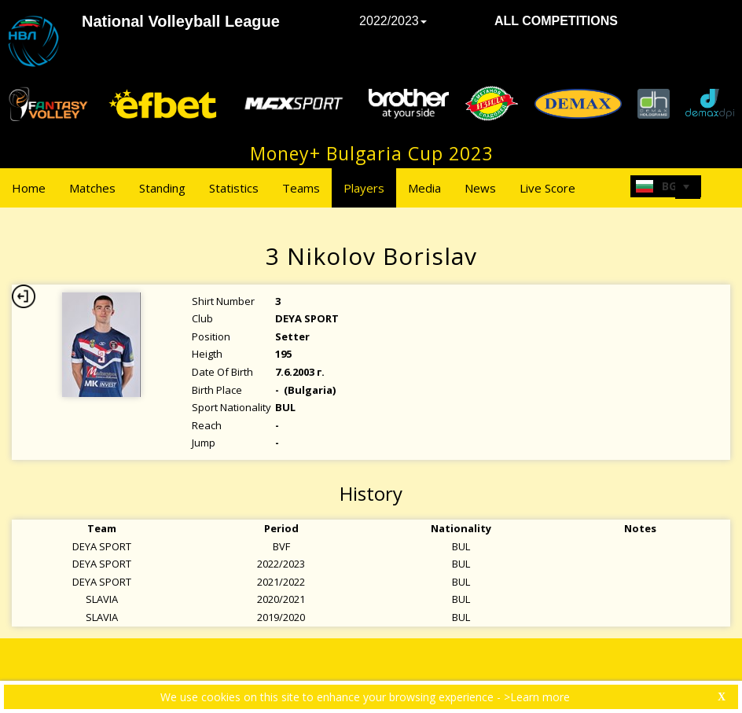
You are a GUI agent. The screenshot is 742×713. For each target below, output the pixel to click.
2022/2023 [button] (393, 21)
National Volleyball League (181, 21)
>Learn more (537, 696)
